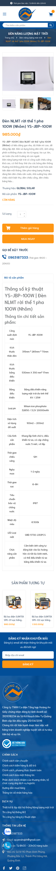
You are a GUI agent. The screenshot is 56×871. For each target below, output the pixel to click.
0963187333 (18, 257)
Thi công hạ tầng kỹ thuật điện (19, 800)
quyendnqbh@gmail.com (27, 823)
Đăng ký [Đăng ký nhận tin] (28, 664)
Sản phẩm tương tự (28, 582)
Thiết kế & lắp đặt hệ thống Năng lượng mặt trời (28, 790)
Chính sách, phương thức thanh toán (22, 753)
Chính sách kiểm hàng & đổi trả (19, 749)
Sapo (35, 866)
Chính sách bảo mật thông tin (18, 758)
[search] (28, 25)
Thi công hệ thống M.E (14, 795)
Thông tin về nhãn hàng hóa (17, 776)
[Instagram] (24, 851)
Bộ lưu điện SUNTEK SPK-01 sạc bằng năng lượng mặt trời (14, 620)
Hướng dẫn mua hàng (13, 771)
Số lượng (6, 213)
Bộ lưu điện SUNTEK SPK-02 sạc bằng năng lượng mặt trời (42, 620)
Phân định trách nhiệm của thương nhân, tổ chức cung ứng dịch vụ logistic (25, 765)
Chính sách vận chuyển (15, 744)
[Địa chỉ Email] (28, 655)
